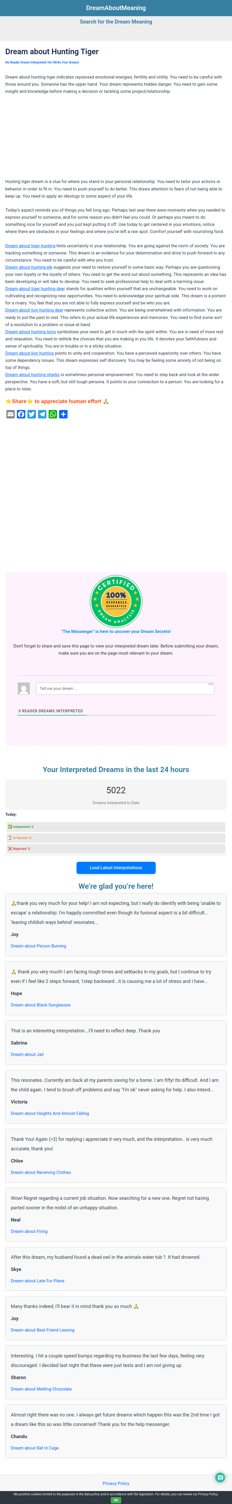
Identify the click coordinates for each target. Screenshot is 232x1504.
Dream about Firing (29, 1231)
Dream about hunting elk (28, 267)
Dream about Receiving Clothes (41, 1172)
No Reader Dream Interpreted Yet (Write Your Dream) (42, 62)
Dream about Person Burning (38, 946)
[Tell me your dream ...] (125, 688)
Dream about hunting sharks (32, 374)
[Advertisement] (116, 139)
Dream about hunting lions (30, 331)
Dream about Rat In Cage (35, 1448)
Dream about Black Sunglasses (40, 1005)
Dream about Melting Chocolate (41, 1389)
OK (116, 1500)
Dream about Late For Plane (37, 1280)
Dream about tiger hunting (30, 245)
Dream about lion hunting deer (34, 310)
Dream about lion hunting (29, 353)
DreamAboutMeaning (116, 8)
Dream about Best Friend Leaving (42, 1330)
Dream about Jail (27, 1054)
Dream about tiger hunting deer (35, 288)
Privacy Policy (116, 1483)
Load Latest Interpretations (116, 867)
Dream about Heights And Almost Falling (50, 1113)
